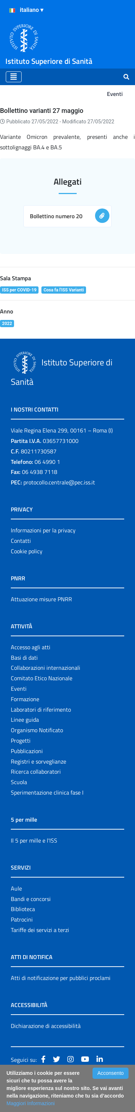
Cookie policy (26, 551)
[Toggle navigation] (14, 76)
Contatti (21, 540)
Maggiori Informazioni (30, 1103)
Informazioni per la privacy (43, 530)
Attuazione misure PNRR (41, 599)
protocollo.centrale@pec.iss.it (59, 482)
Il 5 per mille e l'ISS (34, 840)
